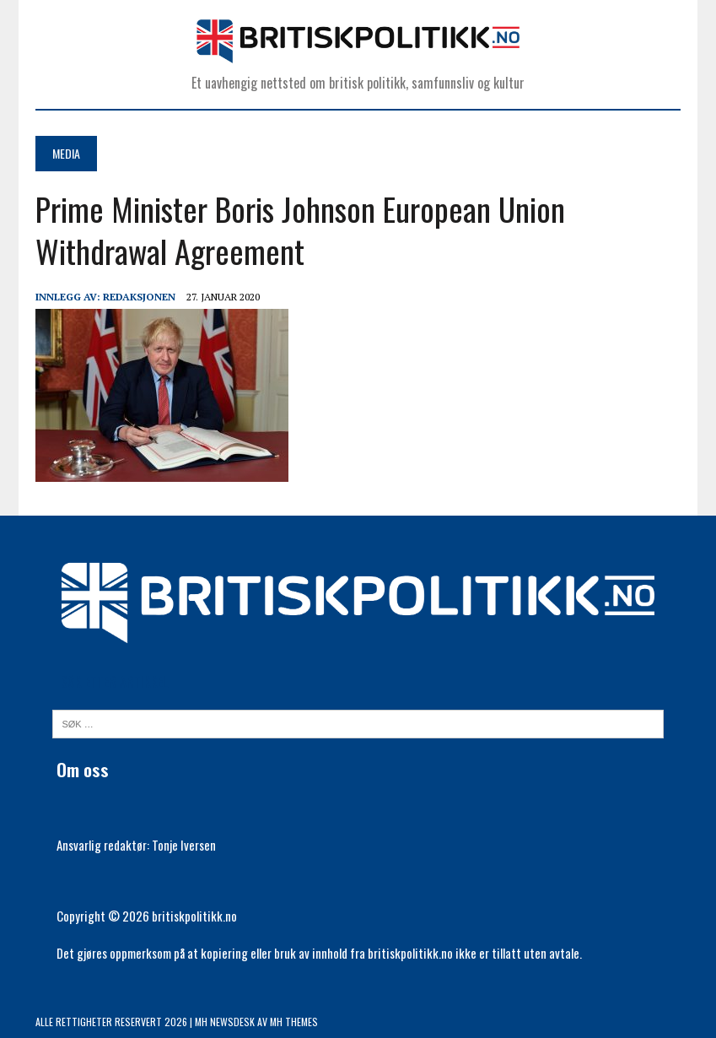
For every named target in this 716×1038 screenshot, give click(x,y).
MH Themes (294, 1021)
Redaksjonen (139, 296)
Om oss (83, 769)
